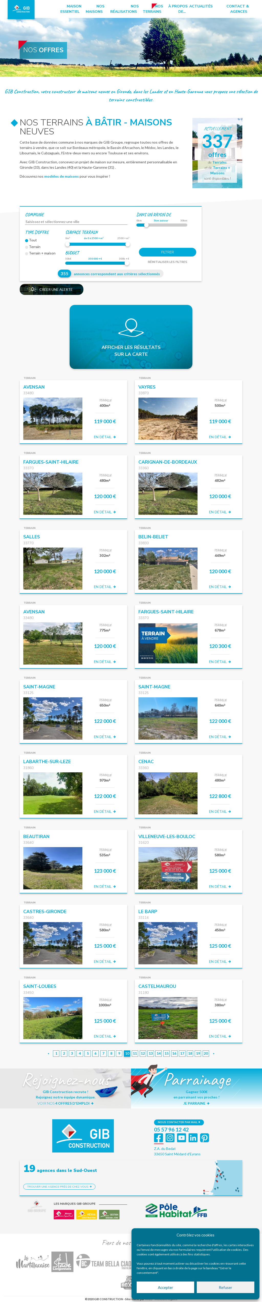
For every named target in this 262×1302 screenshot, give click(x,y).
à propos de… (178, 9)
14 (159, 1053)
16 (174, 1053)
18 (190, 1053)
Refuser (225, 1287)
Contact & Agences (237, 9)
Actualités (201, 6)
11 (135, 1053)
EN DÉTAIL (105, 437)
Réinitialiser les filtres (167, 262)
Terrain (32, 246)
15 (167, 1053)
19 (198, 1053)
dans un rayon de (153, 214)
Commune (34, 214)
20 (206, 1053)
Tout (31, 240)
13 (151, 1053)
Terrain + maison (40, 253)
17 (182, 1053)
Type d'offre (37, 232)
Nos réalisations (124, 9)
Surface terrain (81, 232)
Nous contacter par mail (179, 1122)
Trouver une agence (59, 1187)
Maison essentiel (70, 9)
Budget (72, 252)
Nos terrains (153, 9)
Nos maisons (95, 9)
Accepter (165, 1287)
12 (143, 1053)
